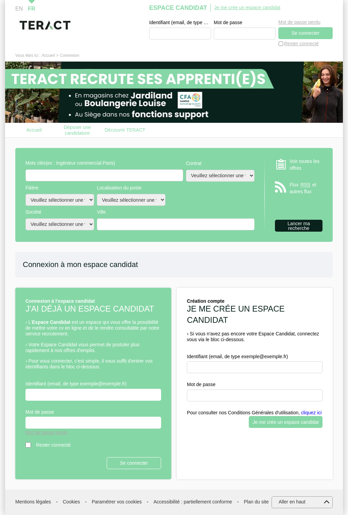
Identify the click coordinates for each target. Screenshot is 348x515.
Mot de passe (228, 22)
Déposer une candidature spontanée (77, 130)
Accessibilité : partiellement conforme (193, 501)
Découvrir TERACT (125, 130)
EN (19, 9)
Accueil (48, 55)
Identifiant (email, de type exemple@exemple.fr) (180, 22)
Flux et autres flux (303, 188)
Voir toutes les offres (304, 165)
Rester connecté (301, 43)
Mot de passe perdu (299, 22)
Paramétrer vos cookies (117, 501)
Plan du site (256, 501)
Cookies (71, 501)
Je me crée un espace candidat (247, 7)
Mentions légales (33, 501)
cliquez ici (311, 412)
